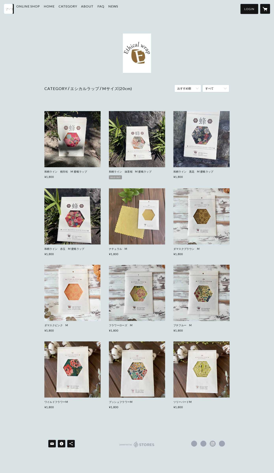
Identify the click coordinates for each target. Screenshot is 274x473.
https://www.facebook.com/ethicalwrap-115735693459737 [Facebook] (194, 444)
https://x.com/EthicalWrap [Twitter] (203, 444)
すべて (209, 88)
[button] (249, 9)
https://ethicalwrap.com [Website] (222, 444)
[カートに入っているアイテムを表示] (265, 9)
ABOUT (96, 8)
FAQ (110, 8)
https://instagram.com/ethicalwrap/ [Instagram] (213, 444)
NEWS (122, 8)
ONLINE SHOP (37, 8)
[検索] (9, 9)
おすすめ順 (184, 88)
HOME (58, 8)
